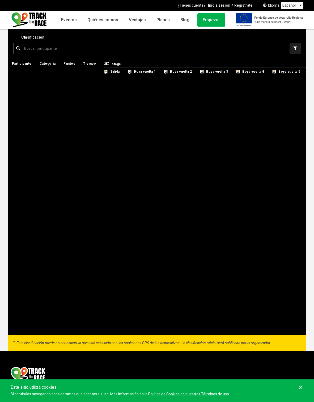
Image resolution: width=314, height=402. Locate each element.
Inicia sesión (219, 5)
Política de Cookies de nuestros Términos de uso (188, 394)
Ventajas (137, 19)
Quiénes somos (102, 19)
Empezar (211, 19)
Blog (184, 19)
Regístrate (243, 5)
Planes (163, 19)
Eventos (69, 19)
